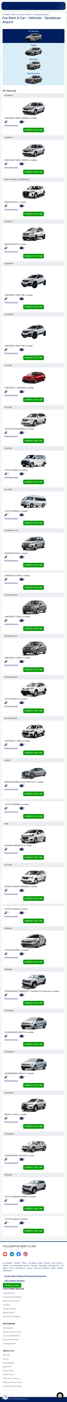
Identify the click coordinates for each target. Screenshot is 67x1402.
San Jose (37, 1268)
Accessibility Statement (12, 1386)
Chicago (34, 1266)
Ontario (30, 1268)
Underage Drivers (9, 1344)
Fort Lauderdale (16, 1266)
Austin (11, 1268)
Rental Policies (8, 1313)
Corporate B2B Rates (11, 1336)
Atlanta (60, 1268)
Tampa (39, 1263)
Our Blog (6, 1305)
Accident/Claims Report (12, 1297)
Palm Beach (7, 1271)
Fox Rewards (8, 1328)
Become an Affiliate (11, 1340)
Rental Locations (9, 1309)
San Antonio (20, 1268)
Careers (6, 1359)
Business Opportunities (12, 1332)
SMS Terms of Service (11, 1378)
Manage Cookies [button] (12, 1285)
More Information (11, 125)
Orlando (17, 1263)
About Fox (7, 1367)
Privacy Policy (8, 1374)
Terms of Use (8, 1371)
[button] (60, 1395)
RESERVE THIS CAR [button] (33, 130)
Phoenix (47, 1263)
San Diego (43, 1266)
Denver (26, 1266)
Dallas (53, 1268)
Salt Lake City (54, 1266)
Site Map (6, 1355)
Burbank (46, 1268)
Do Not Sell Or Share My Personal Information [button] (25, 1276)
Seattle (5, 1266)
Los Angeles (7, 1263)
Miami (24, 1263)
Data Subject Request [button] (14, 1281)
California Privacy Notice (12, 1382)
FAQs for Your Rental (11, 1301)
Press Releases (9, 1363)
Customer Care (9, 1293)
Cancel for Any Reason (12, 1316)
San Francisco (57, 1263)
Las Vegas (32, 1263)
